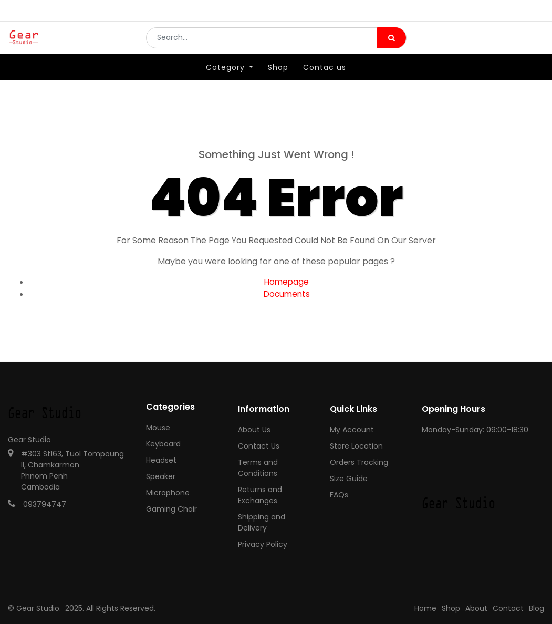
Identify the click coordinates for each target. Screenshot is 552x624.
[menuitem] (278, 82)
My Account (352, 429)
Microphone (168, 492)
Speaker (160, 476)
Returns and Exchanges (260, 495)
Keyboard (163, 444)
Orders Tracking (359, 462)
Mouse (158, 427)
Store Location (356, 446)
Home (425, 608)
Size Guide (349, 478)
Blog (536, 608)
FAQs (339, 495)
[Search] (391, 45)
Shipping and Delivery (261, 522)
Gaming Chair (171, 509)
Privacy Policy (262, 544)
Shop (451, 608)
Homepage (286, 281)
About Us (254, 429)
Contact (508, 608)
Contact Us (258, 446)
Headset (161, 460)
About (476, 608)
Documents (287, 293)
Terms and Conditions (258, 468)
